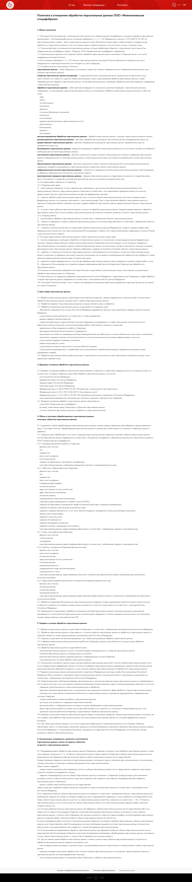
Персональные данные (127, 870)
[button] (122, 5)
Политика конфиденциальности (104, 870)
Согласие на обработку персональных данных (73, 870)
